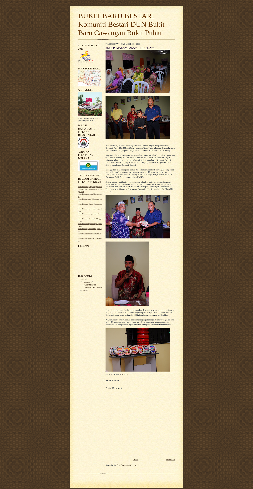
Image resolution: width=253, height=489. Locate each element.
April (85, 290)
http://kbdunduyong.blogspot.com (90, 187)
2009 (83, 279)
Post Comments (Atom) (126, 465)
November (87, 282)
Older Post (170, 459)
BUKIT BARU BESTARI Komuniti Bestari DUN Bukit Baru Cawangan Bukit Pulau (121, 24)
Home (135, 459)
